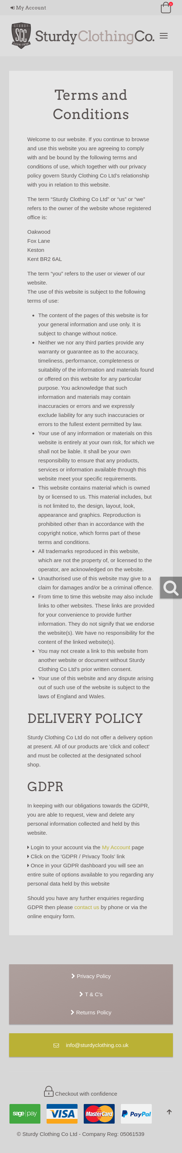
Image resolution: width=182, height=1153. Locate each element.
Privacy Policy (91, 976)
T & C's (90, 994)
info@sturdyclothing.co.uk (91, 1045)
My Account (28, 8)
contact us (86, 907)
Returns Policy (91, 1012)
